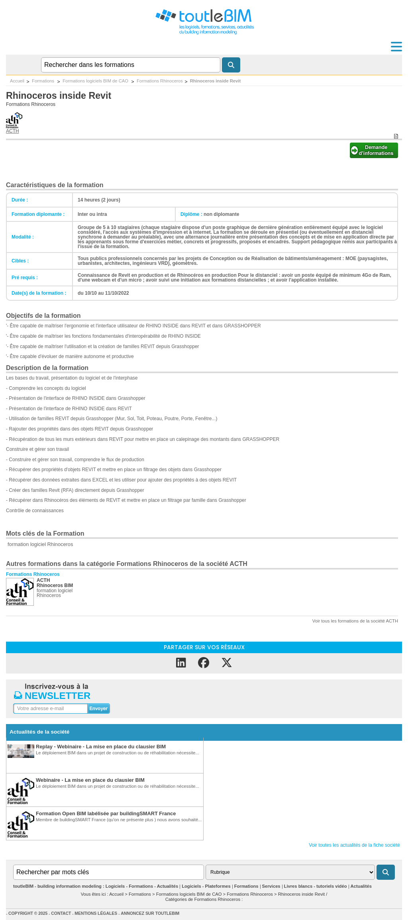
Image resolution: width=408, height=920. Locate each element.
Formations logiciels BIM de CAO (96, 80)
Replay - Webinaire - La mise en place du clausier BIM (101, 747)
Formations (43, 80)
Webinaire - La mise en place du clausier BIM (90, 780)
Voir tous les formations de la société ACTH (355, 621)
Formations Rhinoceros (160, 80)
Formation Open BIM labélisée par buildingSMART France (106, 813)
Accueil (17, 80)
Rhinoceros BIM (55, 585)
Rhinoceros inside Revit (215, 80)
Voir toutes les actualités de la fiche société (354, 845)
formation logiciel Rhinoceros (40, 544)
